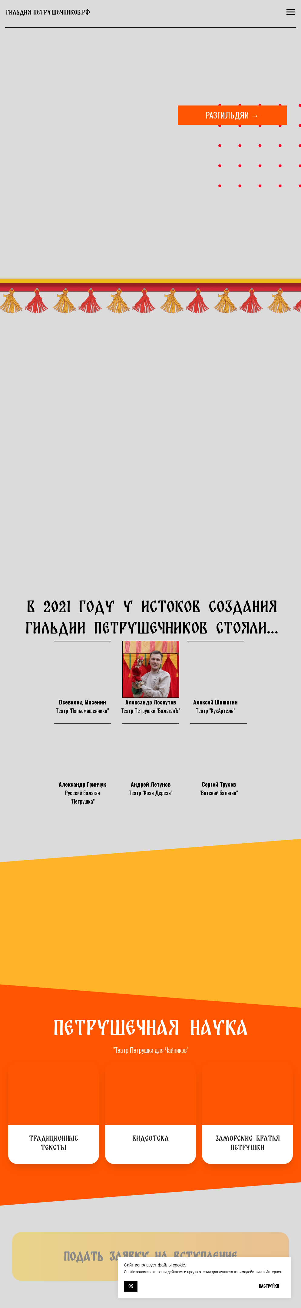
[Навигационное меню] (290, 12)
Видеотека (150, 1138)
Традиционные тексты (53, 1142)
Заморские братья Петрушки (247, 1142)
